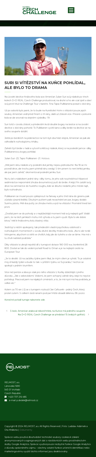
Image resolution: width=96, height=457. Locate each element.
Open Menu (71, 10)
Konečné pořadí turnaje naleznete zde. (25, 299)
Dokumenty (26, 430)
